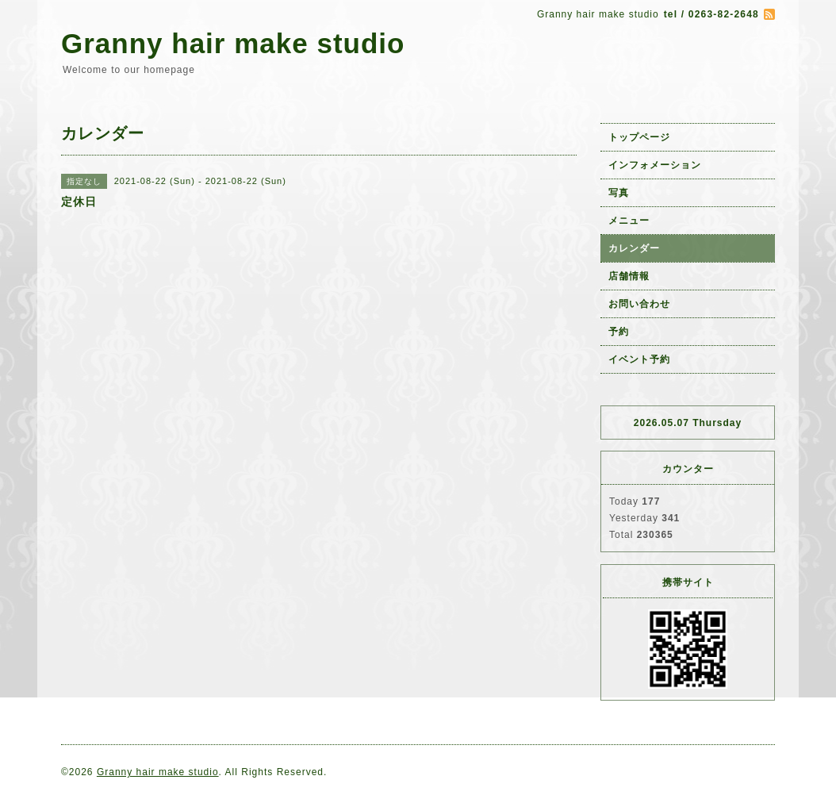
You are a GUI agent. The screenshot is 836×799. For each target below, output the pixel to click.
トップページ (639, 137)
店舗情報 (629, 276)
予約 (618, 331)
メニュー (629, 220)
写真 (618, 192)
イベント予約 (639, 359)
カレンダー (634, 248)
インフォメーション (654, 165)
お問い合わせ (639, 303)
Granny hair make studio (233, 43)
